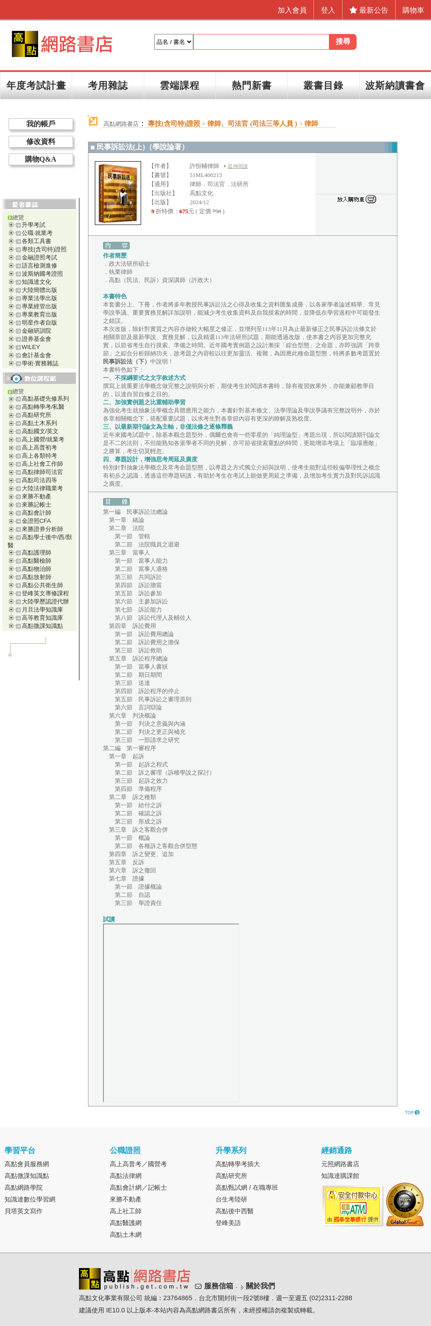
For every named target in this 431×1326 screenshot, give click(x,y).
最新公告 (368, 10)
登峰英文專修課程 (45, 593)
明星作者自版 (39, 322)
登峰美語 (228, 1222)
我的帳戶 (40, 124)
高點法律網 (126, 1175)
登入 (328, 10)
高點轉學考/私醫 (43, 406)
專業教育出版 (39, 314)
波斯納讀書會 (395, 85)
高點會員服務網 (27, 1164)
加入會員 (292, 10)
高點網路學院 (24, 1187)
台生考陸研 (231, 1199)
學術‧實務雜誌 (40, 363)
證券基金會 (36, 338)
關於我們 (260, 1286)
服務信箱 (218, 1286)
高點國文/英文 (40, 431)
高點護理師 (36, 552)
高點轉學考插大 (238, 1164)
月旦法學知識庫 (42, 609)
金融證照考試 (39, 257)
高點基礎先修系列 (45, 398)
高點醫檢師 (36, 560)
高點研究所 (36, 415)
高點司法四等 (39, 480)
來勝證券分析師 (42, 529)
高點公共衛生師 (42, 585)
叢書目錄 (323, 85)
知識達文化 (36, 281)
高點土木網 (126, 1234)
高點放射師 (36, 577)
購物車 (413, 10)
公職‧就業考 (37, 233)
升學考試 (33, 224)
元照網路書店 (340, 1164)
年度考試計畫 (36, 85)
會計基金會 (36, 355)
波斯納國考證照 (42, 273)
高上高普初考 (39, 447)
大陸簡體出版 (39, 290)
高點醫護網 (126, 1222)
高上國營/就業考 (43, 439)
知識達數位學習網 (30, 1199)
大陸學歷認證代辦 (45, 601)
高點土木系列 (39, 423)
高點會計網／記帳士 (138, 1187)
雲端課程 (180, 85)
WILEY (31, 347)
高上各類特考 (39, 455)
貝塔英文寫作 (24, 1211)
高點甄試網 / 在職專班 (247, 1187)
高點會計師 (36, 512)
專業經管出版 (39, 306)
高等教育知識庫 (42, 617)
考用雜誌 (108, 85)
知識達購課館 (340, 1175)
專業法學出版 (39, 298)
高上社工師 (126, 1211)
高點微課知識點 (42, 625)
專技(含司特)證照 (44, 249)
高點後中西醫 (235, 1211)
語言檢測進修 (39, 265)
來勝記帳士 (36, 504)
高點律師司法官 (42, 472)
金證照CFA (36, 520)
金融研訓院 (36, 330)
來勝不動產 (36, 496)
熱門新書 (252, 85)
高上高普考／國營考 (138, 1164)
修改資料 (40, 141)
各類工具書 (36, 241)
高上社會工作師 (42, 463)
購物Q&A (40, 159)
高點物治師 (36, 568)
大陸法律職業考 (42, 488)
